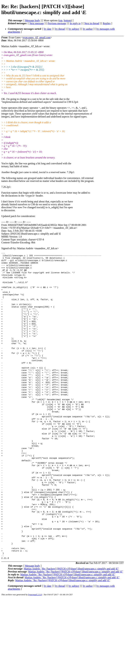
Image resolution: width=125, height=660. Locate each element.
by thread (60, 28)
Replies (107, 23)
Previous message (57, 23)
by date (47, 28)
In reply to (75, 23)
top (60, 20)
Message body (32, 20)
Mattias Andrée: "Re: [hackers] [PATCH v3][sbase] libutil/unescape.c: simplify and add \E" (71, 630)
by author (88, 28)
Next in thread (91, 23)
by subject (74, 28)
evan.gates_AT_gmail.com (36, 37)
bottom (67, 20)
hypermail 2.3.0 (35, 656)
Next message (36, 23)
